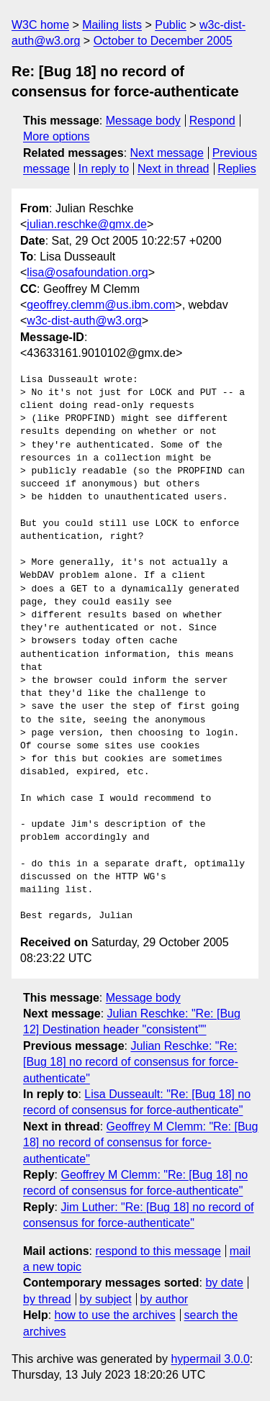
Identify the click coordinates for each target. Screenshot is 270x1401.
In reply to (103, 169)
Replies (236, 169)
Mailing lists (112, 25)
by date (224, 1283)
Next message (167, 153)
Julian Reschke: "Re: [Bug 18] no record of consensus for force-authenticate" (130, 1062)
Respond (212, 120)
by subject (106, 1299)
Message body (143, 120)
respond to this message (157, 1251)
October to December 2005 (163, 41)
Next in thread (174, 169)
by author (164, 1299)
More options (56, 136)
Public (170, 25)
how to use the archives (115, 1315)
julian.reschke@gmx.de (87, 224)
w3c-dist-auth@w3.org (84, 320)
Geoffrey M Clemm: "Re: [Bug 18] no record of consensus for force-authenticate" (140, 1142)
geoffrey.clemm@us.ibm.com (101, 305)
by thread (47, 1299)
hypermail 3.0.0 (210, 1359)
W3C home (40, 25)
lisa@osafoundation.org (87, 272)
